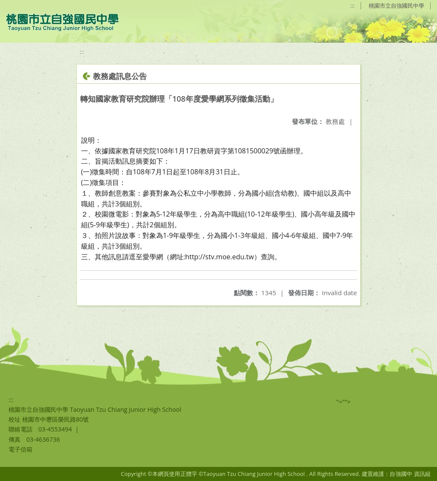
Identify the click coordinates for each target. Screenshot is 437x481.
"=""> (343, 402)
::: (352, 5)
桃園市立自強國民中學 (396, 5)
